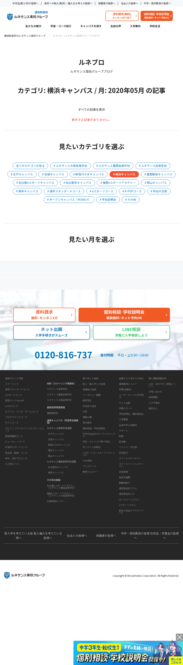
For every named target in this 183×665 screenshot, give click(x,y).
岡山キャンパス (56, 487)
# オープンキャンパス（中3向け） (69, 199)
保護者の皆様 (89, 425)
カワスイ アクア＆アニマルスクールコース (24, 476)
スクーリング (12, 431)
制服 (121, 485)
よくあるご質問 (92, 285)
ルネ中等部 (154, 439)
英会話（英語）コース (16, 499)
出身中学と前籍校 (128, 461)
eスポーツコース (13, 442)
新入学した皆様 (90, 414)
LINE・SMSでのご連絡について (162, 421)
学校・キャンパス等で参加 (96, 503)
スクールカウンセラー (130, 507)
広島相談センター (56, 532)
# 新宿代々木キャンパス (88, 174)
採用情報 (153, 433)
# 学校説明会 (108, 199)
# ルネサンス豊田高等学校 (113, 166)
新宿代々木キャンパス (59, 476)
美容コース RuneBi (14, 447)
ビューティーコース (15, 488)
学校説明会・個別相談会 (131, 450)
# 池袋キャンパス (53, 174)
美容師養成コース (14, 483)
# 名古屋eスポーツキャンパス (35, 182)
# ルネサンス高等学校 (153, 166)
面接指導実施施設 (56, 438)
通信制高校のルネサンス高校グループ (24, 35)
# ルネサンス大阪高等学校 (70, 166)
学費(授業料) (125, 425)
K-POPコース (11, 453)
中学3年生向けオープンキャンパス (99, 496)
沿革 (85, 460)
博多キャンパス (56, 503)
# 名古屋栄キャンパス (77, 182)
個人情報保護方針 (157, 414)
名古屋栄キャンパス (58, 498)
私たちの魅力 (33, 26)
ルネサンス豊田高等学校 (59, 425)
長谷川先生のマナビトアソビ (131, 573)
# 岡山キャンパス (156, 182)
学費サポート (125, 444)
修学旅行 (123, 501)
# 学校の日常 (159, 191)
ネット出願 (124, 439)
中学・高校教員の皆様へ (157, 3)
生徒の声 (115, 26)
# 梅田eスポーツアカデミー (118, 182)
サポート (123, 479)
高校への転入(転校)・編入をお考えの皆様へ (68, 3)
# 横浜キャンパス (124, 174)
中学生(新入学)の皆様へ (25, 3)
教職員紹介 (124, 531)
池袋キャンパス (56, 470)
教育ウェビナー (90, 533)
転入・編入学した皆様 (94, 420)
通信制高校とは (127, 555)
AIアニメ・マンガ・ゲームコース (21, 458)
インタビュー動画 (92, 431)
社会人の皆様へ (129, 3)
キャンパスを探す (91, 26)
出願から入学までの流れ (131, 414)
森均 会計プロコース (16, 505)
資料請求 (87, 484)
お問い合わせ (155, 427)
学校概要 (87, 441)
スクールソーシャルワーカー (131, 514)
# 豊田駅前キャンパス (158, 174)
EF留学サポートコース (16, 494)
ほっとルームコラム (129, 561)
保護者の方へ (31, 285)
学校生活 (155, 26)
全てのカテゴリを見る (30, 166)
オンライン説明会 (92, 508)
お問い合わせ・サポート (96, 476)
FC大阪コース (12, 510)
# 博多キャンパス (27, 191)
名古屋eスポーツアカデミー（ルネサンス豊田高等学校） (61, 518)
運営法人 (153, 444)
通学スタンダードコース (17, 436)
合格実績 (123, 520)
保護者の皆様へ (106, 3)
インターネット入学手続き (131, 432)
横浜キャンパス (56, 481)
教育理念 (87, 449)
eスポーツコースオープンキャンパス (99, 515)
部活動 (122, 490)
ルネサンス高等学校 (57, 420)
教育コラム (124, 542)
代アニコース (11, 469)
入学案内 (135, 26)
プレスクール (89, 527)
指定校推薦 (124, 526)
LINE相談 (87, 522)
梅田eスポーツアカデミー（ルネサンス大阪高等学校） (61, 525)
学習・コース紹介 (60, 26)
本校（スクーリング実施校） (61, 414)
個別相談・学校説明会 (94, 489)
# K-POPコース (132, 191)
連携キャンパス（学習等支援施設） (62, 452)
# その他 (130, 199)
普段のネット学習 (14, 425)
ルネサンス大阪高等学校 (59, 431)
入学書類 (123, 455)
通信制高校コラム (128, 549)
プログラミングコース (16, 464)
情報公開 (87, 466)
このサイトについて (159, 407)
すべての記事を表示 (91, 109)
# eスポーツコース (101, 191)
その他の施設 (53, 511)
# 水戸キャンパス (22, 174)
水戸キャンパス (56, 465)
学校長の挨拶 (89, 455)
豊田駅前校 (52, 444)
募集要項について (128, 420)
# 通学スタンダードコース (64, 191)
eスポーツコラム (127, 566)
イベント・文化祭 (128, 496)
